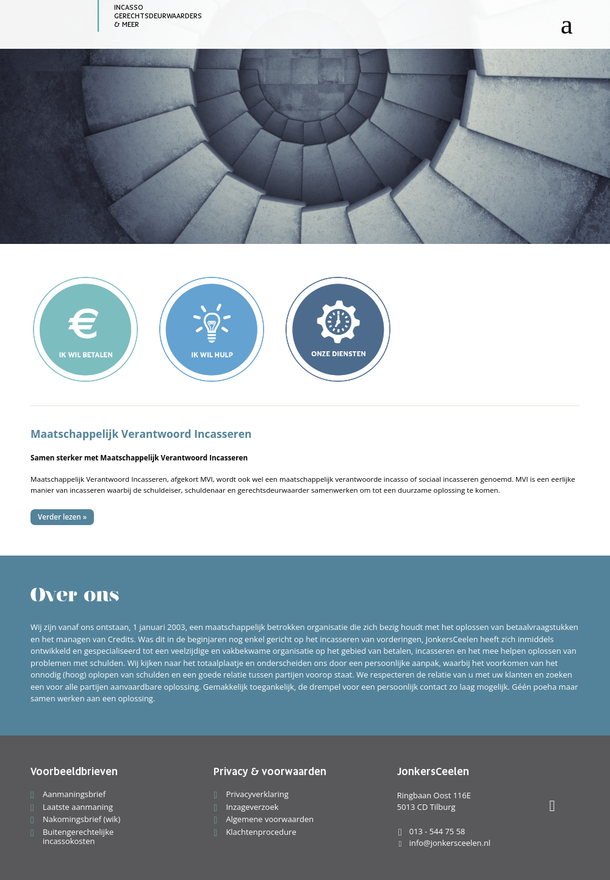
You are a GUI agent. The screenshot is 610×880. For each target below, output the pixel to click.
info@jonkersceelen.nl (443, 842)
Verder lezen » (62, 516)
